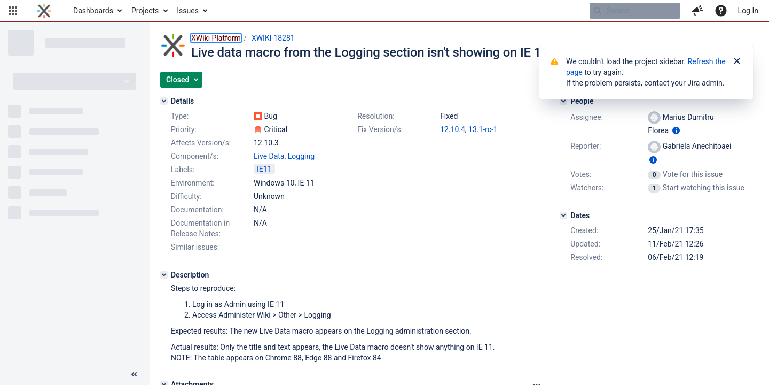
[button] (12, 10)
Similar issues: (195, 247)
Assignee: (586, 117)
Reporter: (585, 146)
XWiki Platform (216, 38)
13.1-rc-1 (483, 129)
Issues (188, 10)
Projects (145, 10)
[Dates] (563, 215)
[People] (563, 101)
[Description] (164, 275)
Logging (301, 156)
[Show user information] (676, 130)
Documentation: (197, 209)
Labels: (182, 169)
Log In (748, 10)
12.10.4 (452, 129)
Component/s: (194, 156)
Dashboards (93, 10)
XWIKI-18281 (273, 38)
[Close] (737, 61)
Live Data (269, 156)
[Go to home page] (44, 10)
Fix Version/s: (380, 129)
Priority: (184, 129)
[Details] (164, 101)
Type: (180, 116)
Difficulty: (186, 196)
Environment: (193, 183)
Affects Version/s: (201, 142)
